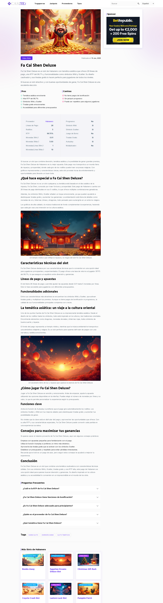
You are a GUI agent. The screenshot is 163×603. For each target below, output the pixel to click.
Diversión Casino (48, 540)
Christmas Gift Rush (87, 574)
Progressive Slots (30, 561)
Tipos (79, 3)
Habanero (49, 126)
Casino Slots (33, 540)
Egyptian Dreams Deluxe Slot (58, 575)
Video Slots (26, 58)
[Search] (138, 3)
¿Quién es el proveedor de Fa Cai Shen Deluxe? (45, 519)
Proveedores (67, 3)
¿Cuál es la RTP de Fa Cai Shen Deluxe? (41, 493)
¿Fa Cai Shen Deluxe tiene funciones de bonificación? (48, 502)
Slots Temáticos (63, 540)
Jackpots (53, 3)
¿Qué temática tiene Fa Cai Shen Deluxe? (42, 528)
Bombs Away (28, 574)
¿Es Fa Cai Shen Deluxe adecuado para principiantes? (48, 511)
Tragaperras (40, 3)
